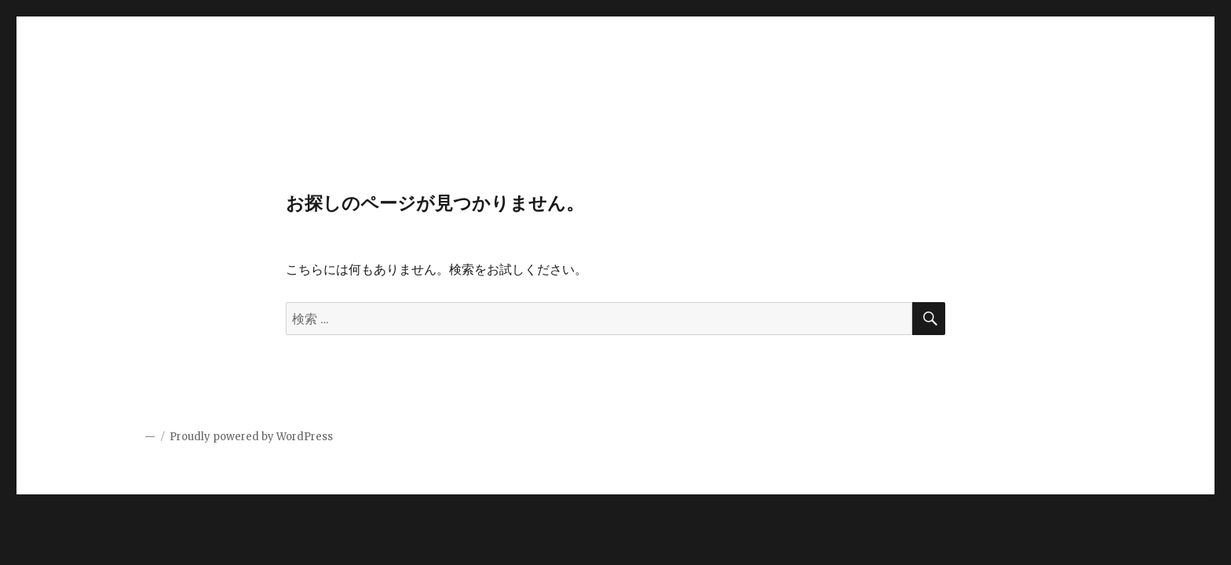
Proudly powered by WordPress (251, 436)
